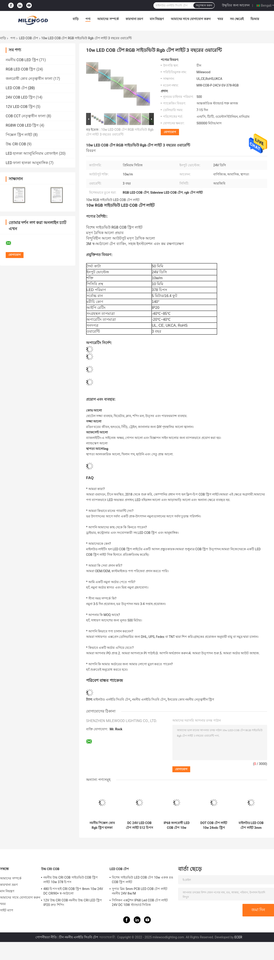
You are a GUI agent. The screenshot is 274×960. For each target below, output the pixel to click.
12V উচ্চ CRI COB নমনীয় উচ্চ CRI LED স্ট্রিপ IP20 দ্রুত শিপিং (72, 902)
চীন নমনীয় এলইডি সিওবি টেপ (78, 937)
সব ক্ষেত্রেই (237, 19)
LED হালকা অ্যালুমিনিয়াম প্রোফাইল (32, 153)
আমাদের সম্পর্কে (108, 19)
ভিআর (254, 19)
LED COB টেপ (28, 38)
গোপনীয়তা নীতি (46, 937)
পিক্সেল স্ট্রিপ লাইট (19, 135)
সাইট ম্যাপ (6, 910)
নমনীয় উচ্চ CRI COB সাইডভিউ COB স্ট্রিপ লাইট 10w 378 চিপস (70, 880)
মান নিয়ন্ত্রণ (157, 19)
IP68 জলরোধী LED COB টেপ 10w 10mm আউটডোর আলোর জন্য (177, 825)
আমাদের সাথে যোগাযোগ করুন (191, 19)
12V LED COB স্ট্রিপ (20, 106)
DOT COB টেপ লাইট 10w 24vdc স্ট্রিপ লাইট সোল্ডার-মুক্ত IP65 (213, 825)
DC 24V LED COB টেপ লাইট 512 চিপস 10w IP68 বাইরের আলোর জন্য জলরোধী (139, 825)
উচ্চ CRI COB (16, 144)
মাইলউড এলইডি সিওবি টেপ (111, 699)
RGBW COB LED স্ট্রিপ (22, 125)
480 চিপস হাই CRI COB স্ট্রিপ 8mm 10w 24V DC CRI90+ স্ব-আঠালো (73, 891)
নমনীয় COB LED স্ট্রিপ (22, 60)
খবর (220, 19)
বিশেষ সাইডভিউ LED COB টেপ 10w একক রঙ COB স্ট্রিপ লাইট (142, 880)
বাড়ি (76, 19)
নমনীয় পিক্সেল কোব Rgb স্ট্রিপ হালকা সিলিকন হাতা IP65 (102, 825)
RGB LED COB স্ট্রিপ (20, 69)
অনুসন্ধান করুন (204, 5)
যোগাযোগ (170, 132)
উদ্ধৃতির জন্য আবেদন (236, 5)
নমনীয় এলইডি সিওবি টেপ (149, 699)
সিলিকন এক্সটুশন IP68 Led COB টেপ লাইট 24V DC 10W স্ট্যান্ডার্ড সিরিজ (140, 902)
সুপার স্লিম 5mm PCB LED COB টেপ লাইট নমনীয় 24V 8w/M (139, 891)
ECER (238, 937)
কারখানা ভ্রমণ (134, 19)
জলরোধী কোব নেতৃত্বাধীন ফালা (29, 78)
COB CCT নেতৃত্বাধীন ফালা (26, 116)
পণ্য (87, 19)
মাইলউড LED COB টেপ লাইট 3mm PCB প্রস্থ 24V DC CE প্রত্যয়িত (251, 825)
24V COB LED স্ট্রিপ (20, 97)
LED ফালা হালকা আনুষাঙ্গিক (27, 163)
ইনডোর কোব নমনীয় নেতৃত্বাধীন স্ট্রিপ (191, 699)
